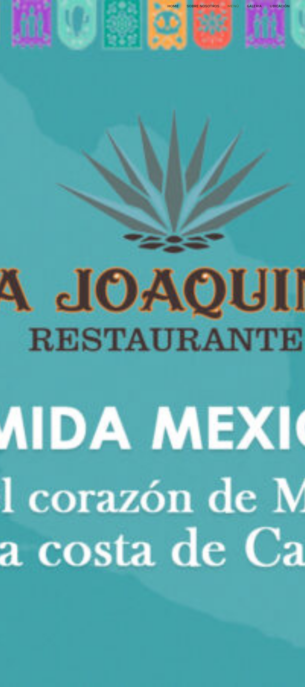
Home (173, 6)
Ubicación (280, 6)
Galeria (254, 6)
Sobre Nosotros (203, 6)
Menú (233, 6)
